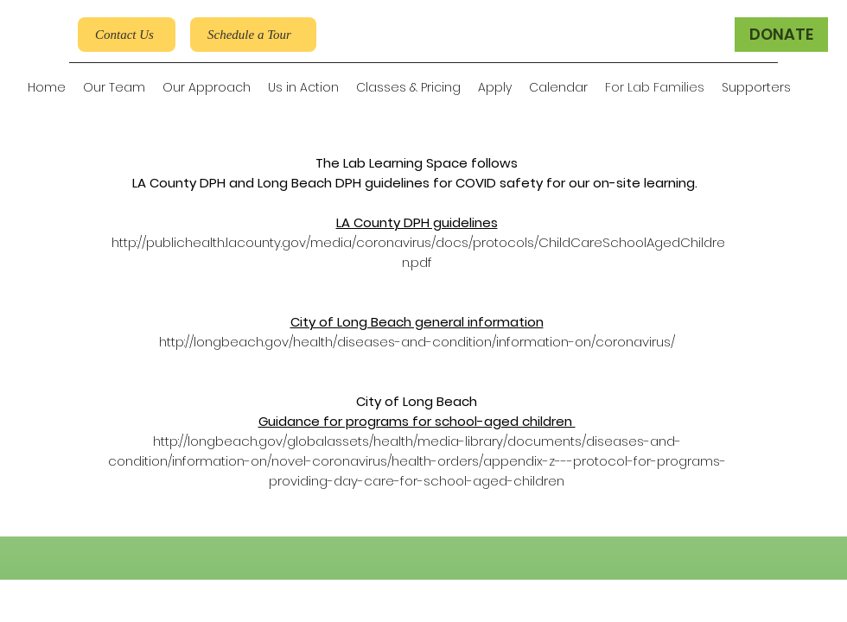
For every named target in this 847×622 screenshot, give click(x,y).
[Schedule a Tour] (253, 34)
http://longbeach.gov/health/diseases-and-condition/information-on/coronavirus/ (417, 342)
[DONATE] (781, 34)
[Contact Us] (126, 34)
